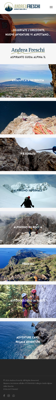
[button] (51, 7)
